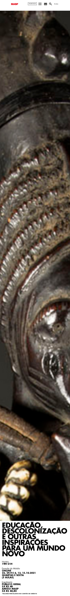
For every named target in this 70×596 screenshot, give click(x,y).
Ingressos (32, 3)
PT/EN (56, 4)
